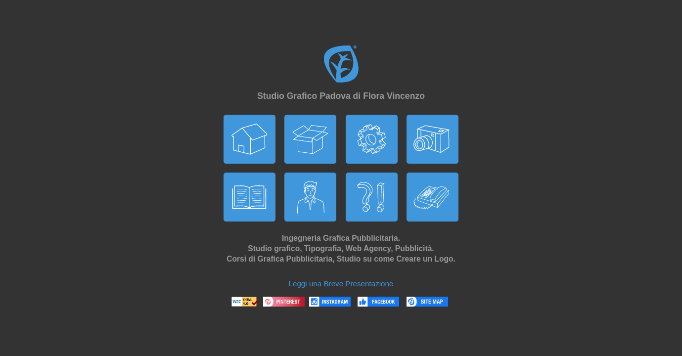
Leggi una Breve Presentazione (341, 283)
